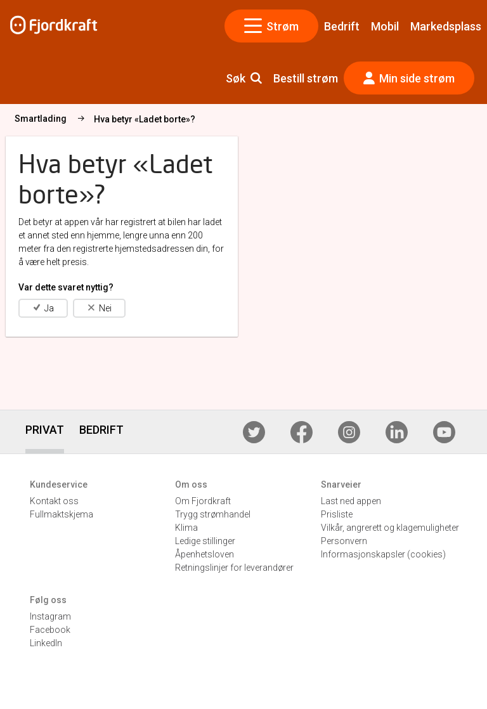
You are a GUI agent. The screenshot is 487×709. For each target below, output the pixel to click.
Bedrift (342, 26)
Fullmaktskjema (61, 514)
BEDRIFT (101, 429)
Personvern (344, 541)
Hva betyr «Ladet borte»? (264, 119)
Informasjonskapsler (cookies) (383, 554)
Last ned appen (351, 501)
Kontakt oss (54, 501)
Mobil (385, 26)
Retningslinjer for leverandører (234, 568)
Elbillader (87, 119)
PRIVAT (44, 429)
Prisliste (337, 514)
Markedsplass (445, 26)
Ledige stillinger (205, 541)
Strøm (271, 26)
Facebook (50, 630)
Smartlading (160, 119)
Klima (186, 528)
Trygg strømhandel (212, 514)
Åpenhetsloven (204, 554)
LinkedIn (46, 643)
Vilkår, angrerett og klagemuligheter (390, 528)
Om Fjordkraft (203, 501)
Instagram (50, 616)
